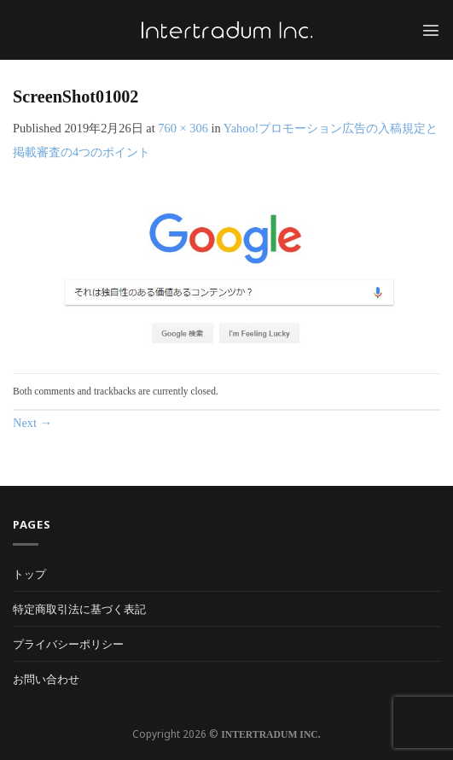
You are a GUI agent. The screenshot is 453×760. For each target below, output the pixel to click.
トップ (29, 574)
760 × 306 (182, 128)
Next (32, 423)
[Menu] (430, 30)
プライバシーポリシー (68, 644)
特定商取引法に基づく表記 (79, 609)
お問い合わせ (46, 679)
